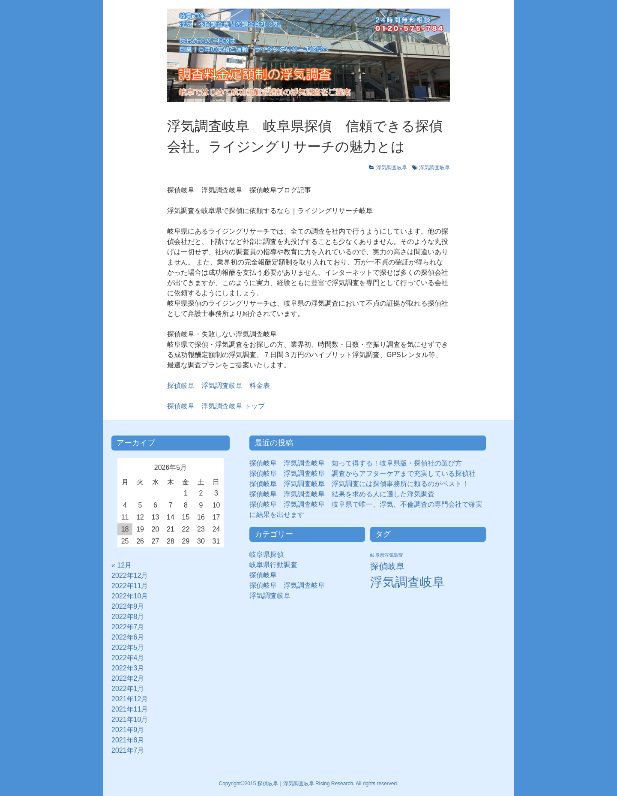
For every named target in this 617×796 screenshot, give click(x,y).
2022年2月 (127, 678)
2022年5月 (127, 647)
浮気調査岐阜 (391, 168)
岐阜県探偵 (266, 554)
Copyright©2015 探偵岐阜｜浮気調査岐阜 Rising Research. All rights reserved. (308, 784)
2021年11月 (129, 709)
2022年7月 (127, 627)
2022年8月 (127, 616)
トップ (216, 406)
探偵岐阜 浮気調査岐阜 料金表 (218, 385)
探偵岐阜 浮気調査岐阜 (287, 585)
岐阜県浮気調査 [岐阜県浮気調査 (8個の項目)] (386, 555)
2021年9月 (127, 729)
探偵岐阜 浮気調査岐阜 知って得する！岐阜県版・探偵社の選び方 (355, 463)
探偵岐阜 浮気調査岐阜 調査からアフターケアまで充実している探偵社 (362, 473)
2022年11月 (129, 585)
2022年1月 (127, 688)
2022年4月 (127, 657)
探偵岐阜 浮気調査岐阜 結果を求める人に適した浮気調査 (341, 494)
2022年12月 (129, 575)
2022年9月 (127, 606)
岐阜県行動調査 (273, 564)
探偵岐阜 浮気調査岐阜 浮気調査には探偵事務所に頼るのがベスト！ (359, 483)
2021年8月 (127, 740)
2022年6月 (127, 637)
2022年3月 (127, 668)
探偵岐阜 (266, 575)
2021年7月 (127, 750)
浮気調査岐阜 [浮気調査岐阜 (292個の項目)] (407, 582)
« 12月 (121, 565)
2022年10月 (129, 596)
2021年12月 (129, 699)
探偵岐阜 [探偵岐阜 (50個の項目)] (387, 566)
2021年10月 (129, 719)
